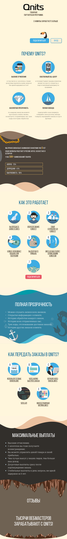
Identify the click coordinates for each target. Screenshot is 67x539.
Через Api (24, 403)
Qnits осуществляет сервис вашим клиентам (52, 253)
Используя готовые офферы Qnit (14, 380)
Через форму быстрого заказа (33, 380)
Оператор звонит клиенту (33, 228)
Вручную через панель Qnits (52, 380)
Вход (56, 40)
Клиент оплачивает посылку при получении (14, 253)
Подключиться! (39, 40)
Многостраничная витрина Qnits (43, 404)
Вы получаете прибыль (33, 252)
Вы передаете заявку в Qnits (14, 228)
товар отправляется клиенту (53, 229)
